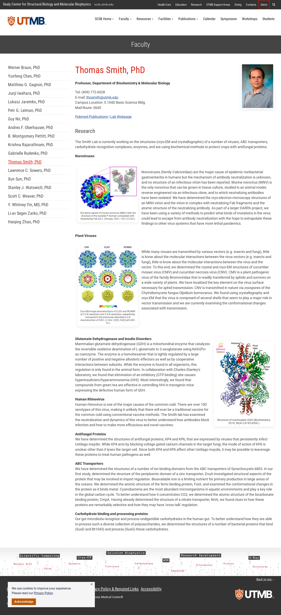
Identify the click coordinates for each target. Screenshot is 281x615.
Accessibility (151, 589)
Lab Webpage (121, 117)
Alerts (264, 4)
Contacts (251, 4)
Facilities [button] (165, 19)
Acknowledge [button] (23, 602)
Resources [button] (145, 19)
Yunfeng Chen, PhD (24, 76)
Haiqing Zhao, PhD (24, 221)
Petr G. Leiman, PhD (25, 110)
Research (196, 4)
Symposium (229, 19)
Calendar (209, 19)
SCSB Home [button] (104, 19)
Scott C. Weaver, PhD (26, 196)
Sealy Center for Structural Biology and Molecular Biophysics (47, 4)
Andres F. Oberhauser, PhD (30, 127)
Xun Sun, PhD (19, 179)
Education (181, 4)
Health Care (164, 4)
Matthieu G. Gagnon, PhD (29, 84)
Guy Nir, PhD (18, 119)
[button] (91, 584)
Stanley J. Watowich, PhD (29, 187)
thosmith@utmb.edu (102, 97)
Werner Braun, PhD (24, 67)
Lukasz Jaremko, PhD (26, 101)
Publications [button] (188, 19)
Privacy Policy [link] (43, 593)
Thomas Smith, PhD (25, 161)
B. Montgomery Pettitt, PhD (31, 136)
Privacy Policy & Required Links (113, 589)
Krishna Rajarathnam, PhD (30, 144)
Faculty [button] (125, 19)
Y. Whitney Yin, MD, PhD (28, 204)
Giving (238, 4)
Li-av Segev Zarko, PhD (27, 213)
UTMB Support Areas (218, 4)
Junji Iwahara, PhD (24, 93)
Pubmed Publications (91, 117)
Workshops (249, 19)
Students (268, 19)
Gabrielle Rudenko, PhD (28, 153)
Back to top (265, 579)
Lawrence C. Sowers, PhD (29, 170)
